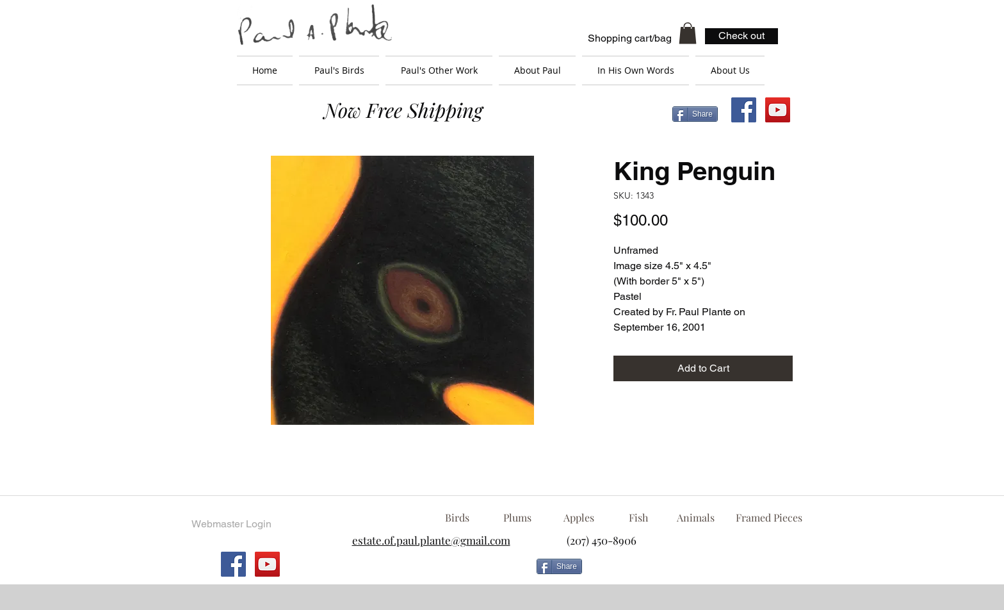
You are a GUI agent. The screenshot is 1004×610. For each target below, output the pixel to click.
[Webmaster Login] (231, 524)
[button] (688, 33)
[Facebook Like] (691, 571)
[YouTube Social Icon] (777, 109)
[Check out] (741, 36)
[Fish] (638, 518)
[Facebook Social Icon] (743, 109)
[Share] (695, 114)
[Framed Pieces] (769, 518)
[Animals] (695, 518)
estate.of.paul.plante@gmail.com (431, 540)
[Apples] (578, 518)
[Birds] (457, 518)
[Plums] (517, 518)
